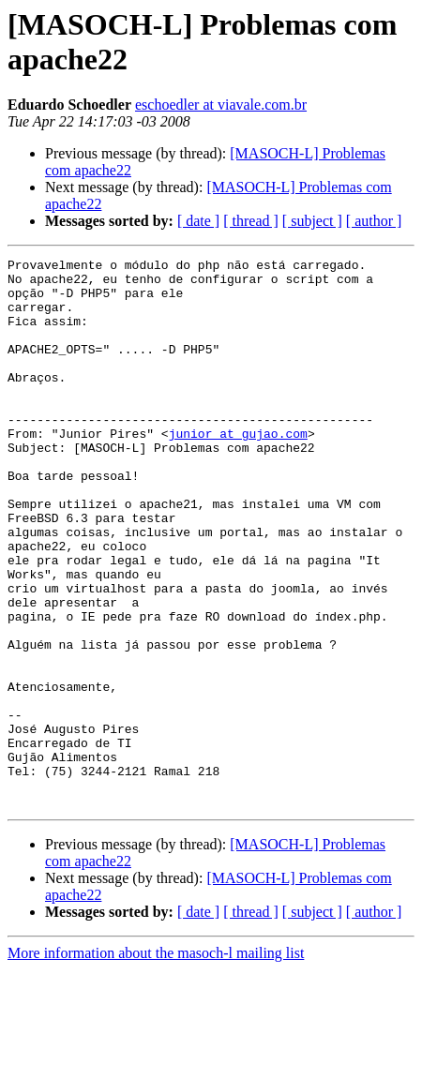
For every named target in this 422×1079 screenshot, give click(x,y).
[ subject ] (312, 221)
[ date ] (198, 221)
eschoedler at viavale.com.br (221, 104)
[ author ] (374, 221)
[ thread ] (251, 221)
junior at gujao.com (238, 469)
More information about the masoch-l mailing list (156, 1063)
